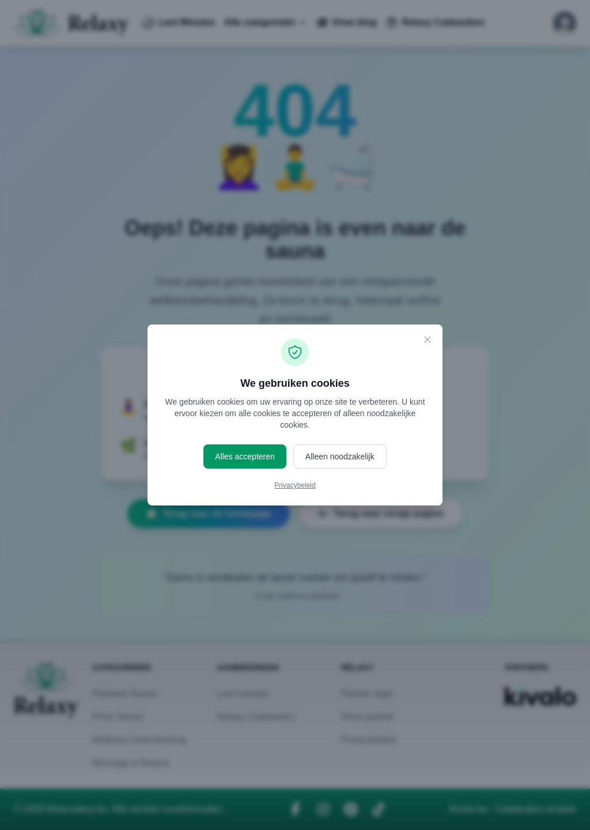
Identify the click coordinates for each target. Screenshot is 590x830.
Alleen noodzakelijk (340, 456)
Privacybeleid (294, 485)
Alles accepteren (245, 456)
